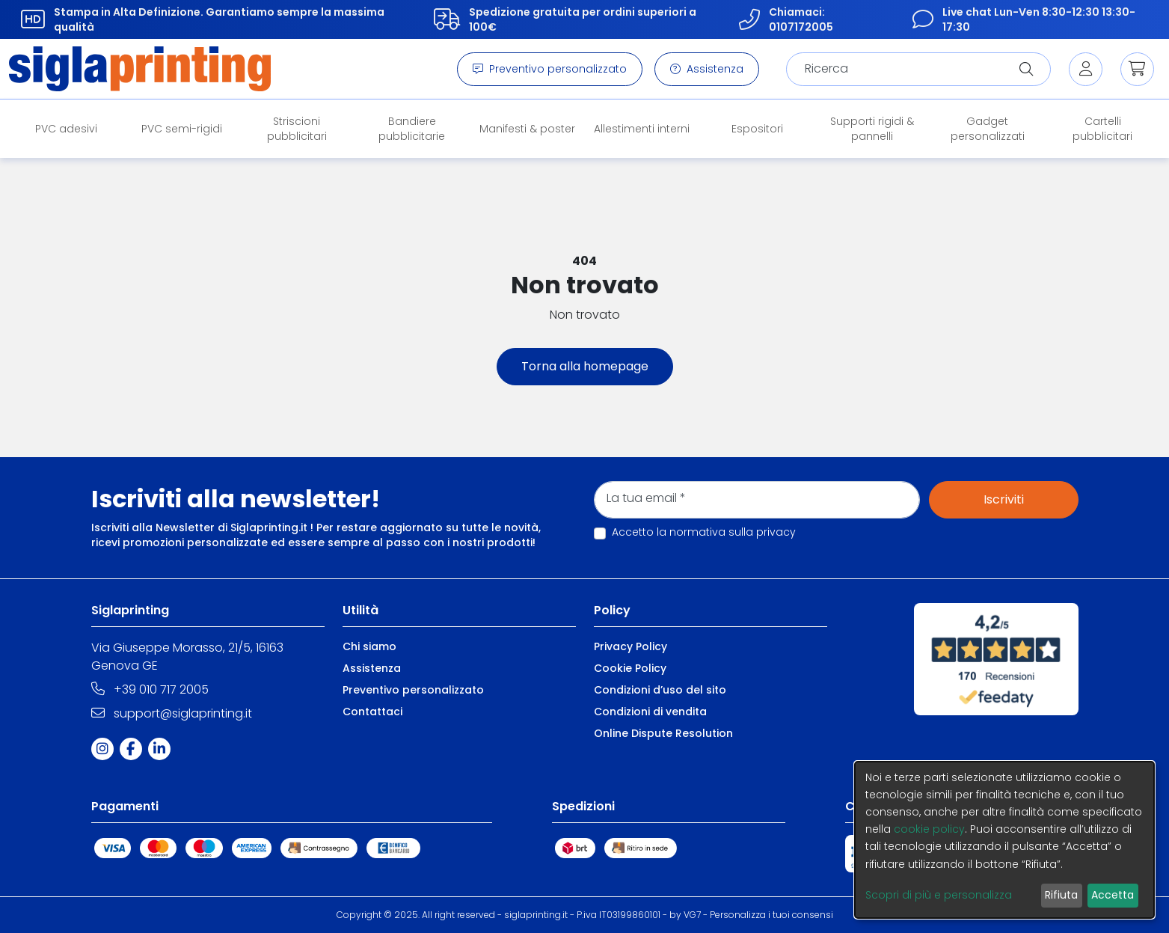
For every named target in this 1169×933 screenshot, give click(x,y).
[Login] (1085, 69)
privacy (776, 531)
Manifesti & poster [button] (527, 128)
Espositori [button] (757, 128)
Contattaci (372, 711)
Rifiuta (1061, 894)
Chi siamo (369, 646)
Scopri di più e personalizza (938, 894)
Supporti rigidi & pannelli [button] (872, 129)
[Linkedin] (162, 749)
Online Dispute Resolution (663, 733)
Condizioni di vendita (650, 711)
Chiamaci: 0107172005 (783, 19)
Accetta (1112, 894)
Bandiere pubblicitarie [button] (411, 129)
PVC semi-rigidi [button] (181, 128)
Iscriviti (1004, 499)
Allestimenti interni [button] (642, 128)
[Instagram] (105, 749)
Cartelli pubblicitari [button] (1102, 129)
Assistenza (706, 69)
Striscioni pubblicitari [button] (297, 129)
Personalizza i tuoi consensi (771, 914)
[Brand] (140, 69)
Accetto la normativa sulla (704, 531)
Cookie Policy (630, 668)
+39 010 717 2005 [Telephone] (150, 689)
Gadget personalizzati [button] (988, 129)
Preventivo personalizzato (550, 69)
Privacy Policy (630, 646)
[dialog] (1004, 840)
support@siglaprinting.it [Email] (171, 713)
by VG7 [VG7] (685, 914)
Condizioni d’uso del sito (660, 689)
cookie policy (929, 829)
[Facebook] (134, 749)
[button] (1137, 69)
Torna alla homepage (584, 366)
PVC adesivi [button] (66, 128)
